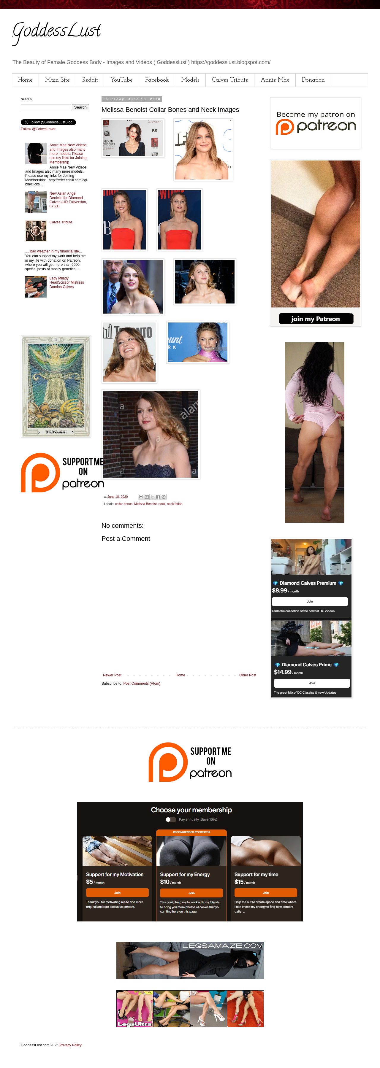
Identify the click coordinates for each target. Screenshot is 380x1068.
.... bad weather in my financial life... (53, 251)
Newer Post (112, 675)
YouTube (121, 80)
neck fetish (174, 504)
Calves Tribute (230, 80)
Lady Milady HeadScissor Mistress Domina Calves (67, 282)
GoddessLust (56, 32)
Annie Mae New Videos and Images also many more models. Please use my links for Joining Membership (68, 153)
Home (25, 80)
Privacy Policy (70, 1045)
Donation (313, 80)
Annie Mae (275, 80)
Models (190, 80)
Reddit (90, 80)
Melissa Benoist (145, 504)
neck (162, 504)
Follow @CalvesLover (38, 129)
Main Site (57, 80)
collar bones (123, 504)
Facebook (157, 80)
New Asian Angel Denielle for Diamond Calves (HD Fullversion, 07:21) (68, 199)
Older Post (247, 675)
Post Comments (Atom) (141, 683)
